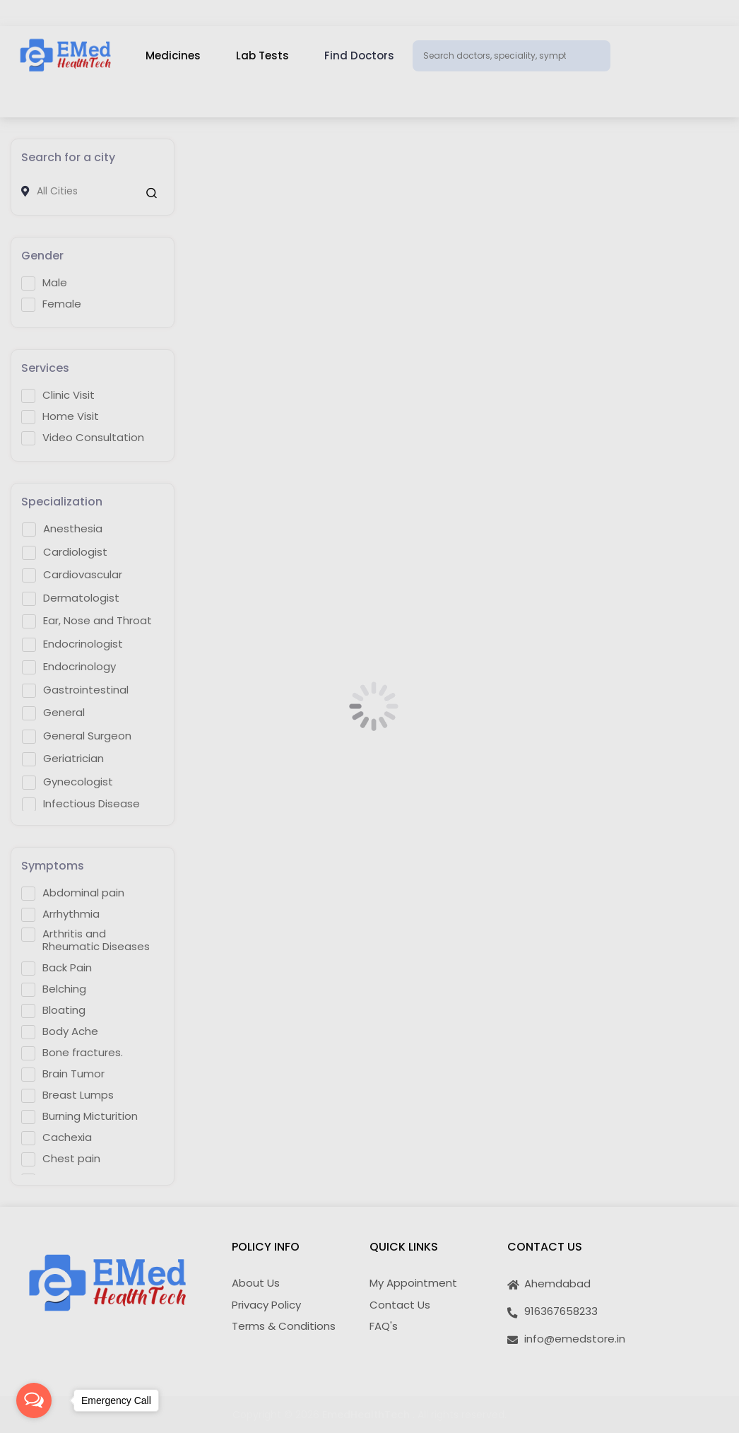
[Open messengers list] (34, 1400)
